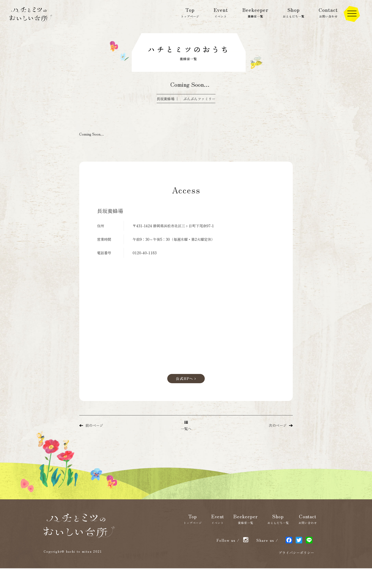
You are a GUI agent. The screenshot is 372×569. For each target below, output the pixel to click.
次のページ (281, 425)
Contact (328, 12)
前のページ (91, 425)
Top (190, 12)
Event (221, 12)
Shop (293, 12)
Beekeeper (255, 12)
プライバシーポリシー (296, 553)
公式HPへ (186, 378)
